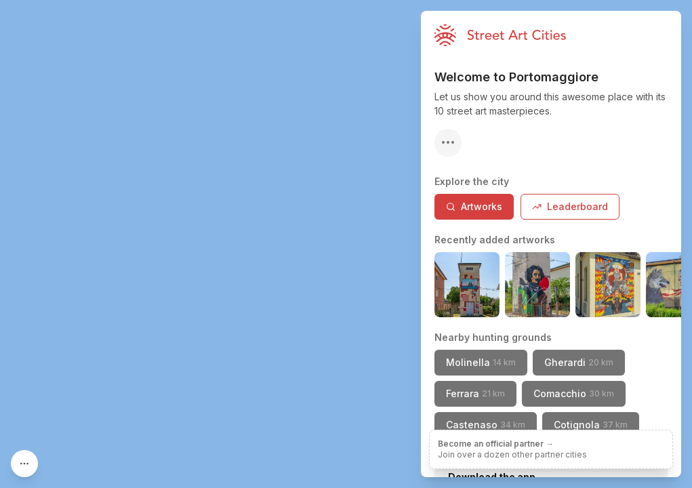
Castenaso (485, 424)
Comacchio (573, 393)
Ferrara (475, 393)
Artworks (474, 206)
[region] (346, 244)
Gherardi (578, 362)
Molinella (481, 362)
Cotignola (591, 424)
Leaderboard (570, 206)
